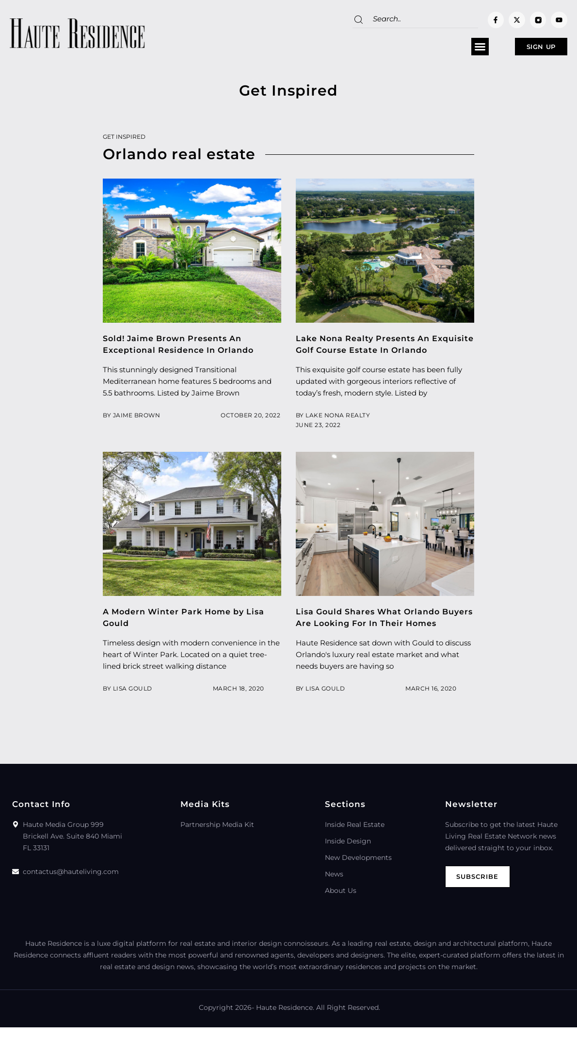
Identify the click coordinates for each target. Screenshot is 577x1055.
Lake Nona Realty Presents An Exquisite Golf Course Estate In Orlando (369, 354)
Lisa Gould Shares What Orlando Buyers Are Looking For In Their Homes (372, 639)
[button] (450, 49)
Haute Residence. (285, 1035)
